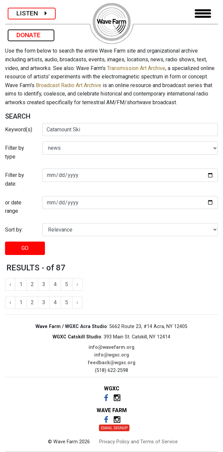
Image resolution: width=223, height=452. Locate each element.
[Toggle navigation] (202, 13)
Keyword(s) (18, 129)
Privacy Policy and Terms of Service (138, 442)
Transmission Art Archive (136, 68)
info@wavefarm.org (111, 347)
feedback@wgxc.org (111, 363)
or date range (13, 206)
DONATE (31, 35)
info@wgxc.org (111, 355)
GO (25, 248)
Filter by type (14, 152)
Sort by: (14, 230)
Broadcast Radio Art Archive (68, 85)
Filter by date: (14, 179)
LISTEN (31, 13)
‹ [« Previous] (10, 284)
